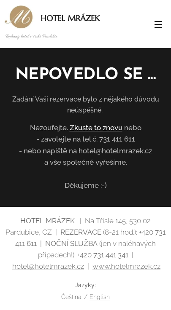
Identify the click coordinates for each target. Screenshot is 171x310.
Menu (158, 24)
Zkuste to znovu (96, 127)
